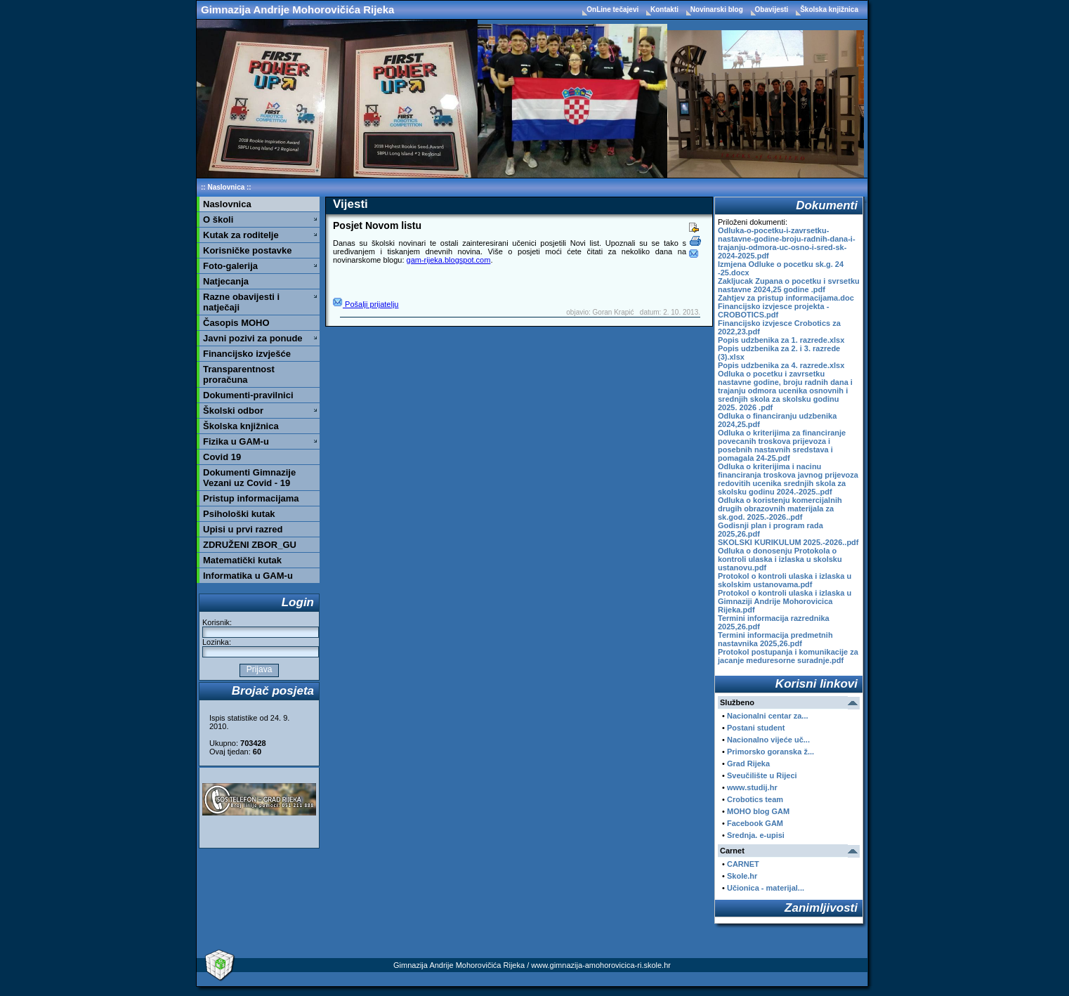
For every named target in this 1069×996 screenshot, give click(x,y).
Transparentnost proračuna (239, 374)
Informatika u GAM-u (248, 575)
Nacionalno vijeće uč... (768, 739)
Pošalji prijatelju (365, 304)
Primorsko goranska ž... (770, 751)
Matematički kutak (242, 560)
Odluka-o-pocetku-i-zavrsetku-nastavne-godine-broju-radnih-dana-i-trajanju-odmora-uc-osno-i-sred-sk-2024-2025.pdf (786, 243)
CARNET (743, 864)
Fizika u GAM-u (236, 441)
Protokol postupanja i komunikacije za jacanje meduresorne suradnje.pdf (788, 656)
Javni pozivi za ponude (253, 338)
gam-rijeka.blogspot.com (449, 260)
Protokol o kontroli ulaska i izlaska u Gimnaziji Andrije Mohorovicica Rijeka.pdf (784, 601)
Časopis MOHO (236, 322)
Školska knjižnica (829, 9)
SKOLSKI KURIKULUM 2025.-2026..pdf (788, 542)
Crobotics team (755, 799)
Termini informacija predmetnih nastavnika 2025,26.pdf (775, 639)
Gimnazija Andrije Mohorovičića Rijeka (297, 9)
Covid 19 (222, 457)
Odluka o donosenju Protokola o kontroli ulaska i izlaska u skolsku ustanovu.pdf (780, 559)
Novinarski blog (717, 9)
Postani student (756, 727)
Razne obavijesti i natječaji (241, 302)
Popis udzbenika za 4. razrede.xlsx (781, 365)
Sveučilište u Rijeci (762, 775)
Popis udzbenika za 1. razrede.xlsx (781, 340)
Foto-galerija (230, 266)
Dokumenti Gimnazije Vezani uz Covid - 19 (249, 477)
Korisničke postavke (247, 250)
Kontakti (665, 9)
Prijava (259, 669)
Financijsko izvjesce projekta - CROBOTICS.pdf (773, 310)
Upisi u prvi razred (242, 529)
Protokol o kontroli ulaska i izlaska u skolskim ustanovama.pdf (784, 580)
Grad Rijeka (748, 763)
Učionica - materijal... (765, 888)
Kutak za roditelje (241, 235)
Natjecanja (226, 281)
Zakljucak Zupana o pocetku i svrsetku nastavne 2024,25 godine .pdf (789, 285)
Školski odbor (233, 410)
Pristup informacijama (251, 498)
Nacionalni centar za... (767, 716)
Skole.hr (742, 876)
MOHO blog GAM (758, 811)
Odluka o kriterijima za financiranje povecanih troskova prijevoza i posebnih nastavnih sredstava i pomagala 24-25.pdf (782, 445)
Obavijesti (773, 9)
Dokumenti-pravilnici (248, 395)
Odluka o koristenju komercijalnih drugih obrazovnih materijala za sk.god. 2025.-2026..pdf (780, 508)
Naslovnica (225, 187)
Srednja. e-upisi (756, 835)
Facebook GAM (755, 823)
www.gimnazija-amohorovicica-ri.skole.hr (601, 965)
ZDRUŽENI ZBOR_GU (249, 544)
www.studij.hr (752, 787)
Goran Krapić (613, 312)
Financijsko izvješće (247, 353)
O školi (218, 219)
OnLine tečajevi (613, 9)
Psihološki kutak (239, 514)
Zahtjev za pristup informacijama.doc (786, 298)
